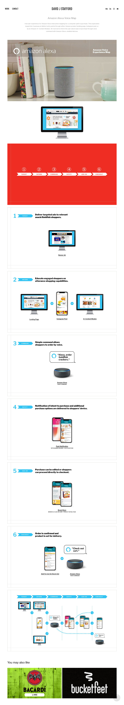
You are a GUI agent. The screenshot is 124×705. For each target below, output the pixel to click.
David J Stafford (62, 9)
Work (7, 8)
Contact (15, 8)
